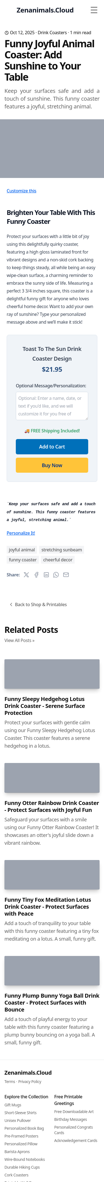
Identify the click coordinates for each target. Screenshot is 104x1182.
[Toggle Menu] (94, 10)
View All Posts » (19, 777)
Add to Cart (52, 492)
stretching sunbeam (61, 686)
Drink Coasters (52, 32)
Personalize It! (21, 669)
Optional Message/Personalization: (51, 431)
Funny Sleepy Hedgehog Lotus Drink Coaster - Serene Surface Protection (44, 908)
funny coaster (23, 696)
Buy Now (52, 510)
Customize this (21, 236)
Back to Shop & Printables (37, 741)
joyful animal (22, 686)
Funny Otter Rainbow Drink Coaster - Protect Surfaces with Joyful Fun (51, 1074)
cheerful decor (57, 696)
